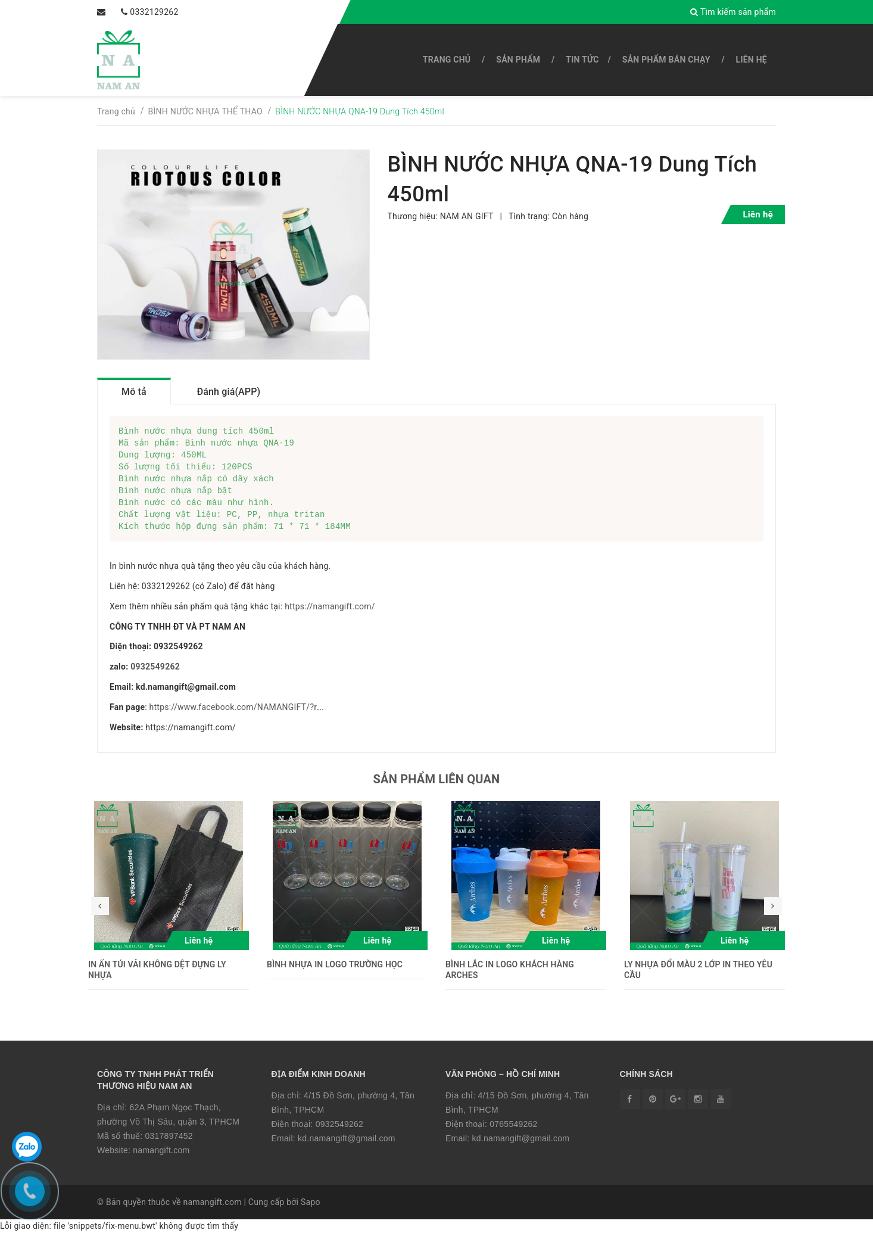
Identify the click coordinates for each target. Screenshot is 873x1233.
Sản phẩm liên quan (436, 779)
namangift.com (161, 1150)
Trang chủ (446, 59)
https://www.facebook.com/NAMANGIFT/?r (233, 707)
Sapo (310, 1202)
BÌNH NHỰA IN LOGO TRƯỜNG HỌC (335, 964)
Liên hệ (751, 59)
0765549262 (513, 1124)
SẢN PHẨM (518, 59)
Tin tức (582, 59)
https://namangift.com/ (330, 606)
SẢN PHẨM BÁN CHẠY (666, 59)
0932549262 (155, 666)
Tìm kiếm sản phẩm (738, 12)
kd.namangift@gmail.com (346, 1138)
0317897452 (168, 1136)
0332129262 (134, 12)
